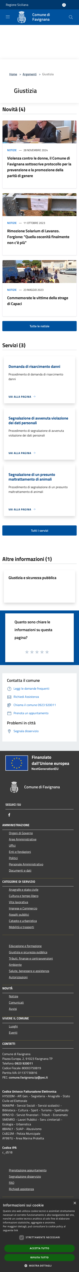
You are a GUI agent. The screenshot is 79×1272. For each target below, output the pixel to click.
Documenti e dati (20, 870)
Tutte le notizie (39, 326)
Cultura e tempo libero (23, 895)
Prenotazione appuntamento (27, 1170)
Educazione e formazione (25, 946)
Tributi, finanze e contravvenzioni (31, 958)
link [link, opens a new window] (16, 1230)
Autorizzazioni (18, 977)
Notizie (12, 150)
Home (13, 74)
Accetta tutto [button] (39, 1248)
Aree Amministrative (22, 839)
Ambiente (15, 964)
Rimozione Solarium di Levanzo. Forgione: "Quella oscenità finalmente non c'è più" (38, 237)
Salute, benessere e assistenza (29, 971)
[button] (39, 1266)
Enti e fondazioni (20, 851)
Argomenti (30, 74)
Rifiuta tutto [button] (39, 1257)
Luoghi (13, 1026)
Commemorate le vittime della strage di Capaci (37, 301)
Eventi (13, 1032)
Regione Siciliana (17, 4)
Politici (13, 858)
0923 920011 (24, 1063)
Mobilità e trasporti (21, 927)
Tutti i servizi (39, 530)
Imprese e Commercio (23, 908)
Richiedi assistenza (21, 1189)
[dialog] (39, 1235)
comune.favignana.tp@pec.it (28, 1077)
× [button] (74, 1203)
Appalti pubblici (19, 914)
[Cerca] (71, 17)
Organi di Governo (21, 833)
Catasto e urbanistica (23, 920)
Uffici (12, 845)
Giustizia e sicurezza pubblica (32, 578)
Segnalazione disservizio (25, 1176)
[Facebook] (9, 815)
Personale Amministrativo (26, 864)
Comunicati (16, 1002)
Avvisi (13, 1008)
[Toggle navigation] (7, 16)
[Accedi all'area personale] (64, 5)
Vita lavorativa (18, 902)
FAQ (11, 1182)
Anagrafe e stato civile (23, 889)
